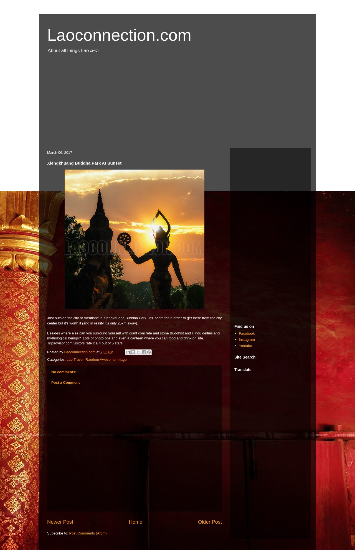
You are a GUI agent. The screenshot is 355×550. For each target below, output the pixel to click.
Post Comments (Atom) (88, 533)
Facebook (247, 333)
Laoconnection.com (119, 35)
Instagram (247, 339)
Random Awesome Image (106, 359)
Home (136, 522)
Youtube (245, 346)
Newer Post (60, 522)
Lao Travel (75, 359)
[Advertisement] (177, 103)
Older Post (210, 522)
